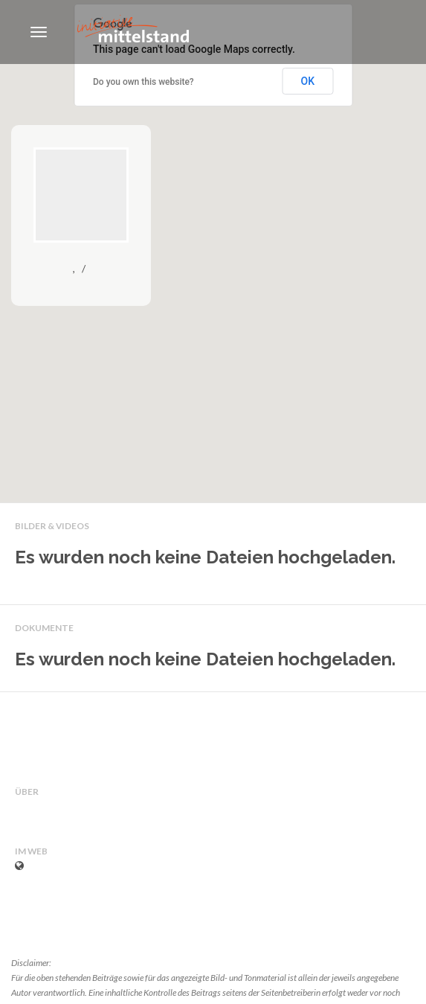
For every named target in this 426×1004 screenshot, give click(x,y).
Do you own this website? (143, 82)
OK (308, 81)
